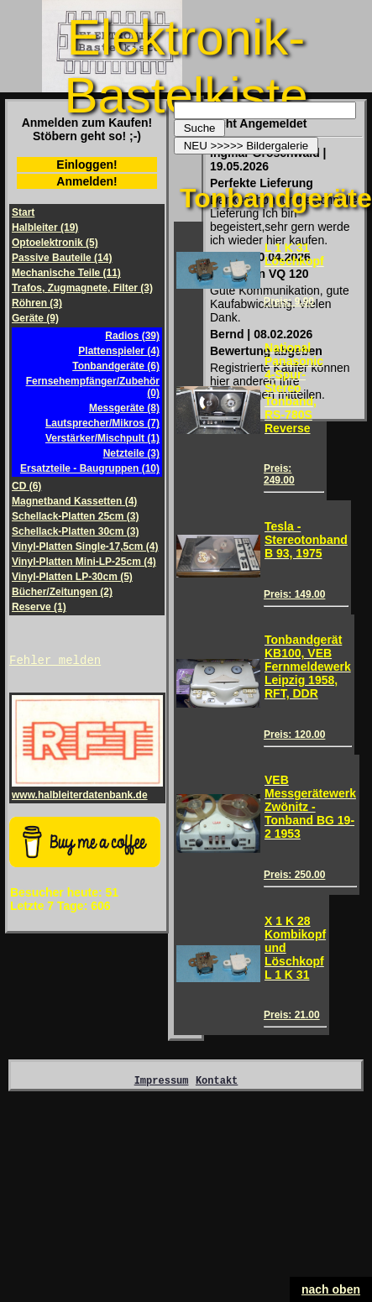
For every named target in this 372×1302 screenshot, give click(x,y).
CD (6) (26, 486)
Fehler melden (55, 662)
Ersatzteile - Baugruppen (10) (90, 468)
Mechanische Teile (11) (66, 273)
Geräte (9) (35, 318)
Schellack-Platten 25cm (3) (75, 516)
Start (23, 212)
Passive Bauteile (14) (62, 258)
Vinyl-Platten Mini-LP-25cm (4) (84, 561)
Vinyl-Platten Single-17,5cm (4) (85, 546)
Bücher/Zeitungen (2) (62, 592)
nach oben (330, 1289)
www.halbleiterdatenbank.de (87, 791)
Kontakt (217, 1082)
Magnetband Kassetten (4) (74, 501)
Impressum (161, 1082)
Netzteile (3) (131, 453)
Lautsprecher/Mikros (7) (102, 423)
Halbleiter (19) (45, 227)
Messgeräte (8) (124, 408)
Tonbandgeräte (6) (116, 366)
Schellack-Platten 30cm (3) (75, 531)
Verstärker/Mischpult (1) (102, 438)
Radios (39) (132, 336)
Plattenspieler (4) (119, 351)
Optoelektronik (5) (55, 242)
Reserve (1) (39, 607)
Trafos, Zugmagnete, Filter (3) (82, 288)
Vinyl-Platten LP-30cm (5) (72, 577)
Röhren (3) (37, 303)
